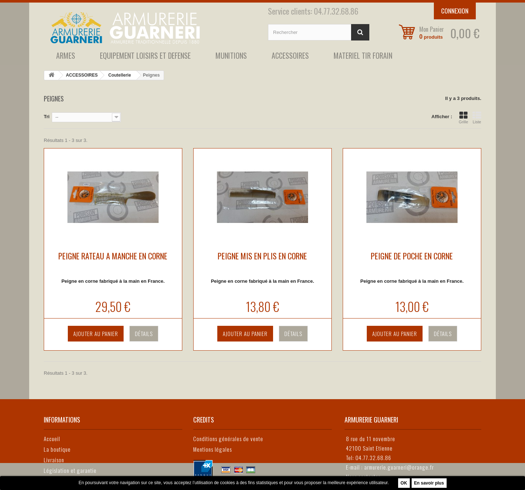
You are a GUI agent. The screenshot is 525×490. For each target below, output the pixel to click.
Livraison (54, 460)
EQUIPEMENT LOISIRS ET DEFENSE (145, 55)
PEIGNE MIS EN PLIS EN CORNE (262, 256)
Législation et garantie (70, 470)
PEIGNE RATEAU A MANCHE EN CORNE (112, 256)
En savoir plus (429, 483)
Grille (463, 117)
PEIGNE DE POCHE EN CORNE (412, 256)
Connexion (454, 10)
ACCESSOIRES (290, 55)
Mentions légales (212, 449)
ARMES (65, 55)
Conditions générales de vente (228, 439)
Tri (47, 116)
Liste (476, 117)
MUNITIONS (231, 55)
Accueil (52, 439)
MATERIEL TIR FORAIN (363, 55)
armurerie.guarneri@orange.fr (399, 467)
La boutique (57, 449)
